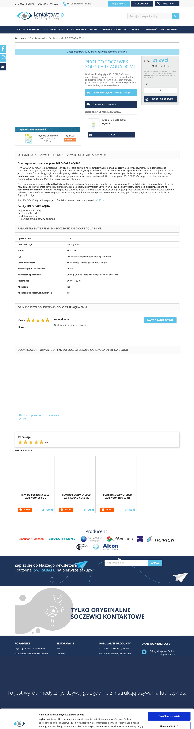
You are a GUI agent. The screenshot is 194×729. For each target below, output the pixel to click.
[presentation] (127, 573)
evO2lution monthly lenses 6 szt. (115, 653)
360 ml (100, 200)
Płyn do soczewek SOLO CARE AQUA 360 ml (35, 496)
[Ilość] (160, 90)
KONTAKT (31, 3)
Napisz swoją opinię (160, 320)
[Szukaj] (153, 16)
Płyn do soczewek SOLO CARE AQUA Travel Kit (117, 496)
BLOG (59, 648)
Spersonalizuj (169, 707)
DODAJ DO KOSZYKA (162, 99)
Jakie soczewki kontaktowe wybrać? (32, 653)
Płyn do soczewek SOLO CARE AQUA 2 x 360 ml (76, 496)
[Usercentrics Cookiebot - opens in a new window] (19, 723)
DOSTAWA (42, 3)
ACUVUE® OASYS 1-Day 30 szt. (114, 648)
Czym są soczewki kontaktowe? (30, 648)
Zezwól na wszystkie (169, 698)
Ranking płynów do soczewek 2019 (39, 417)
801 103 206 (85, 3)
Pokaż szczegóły (48, 723)
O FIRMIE (19, 3)
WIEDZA (54, 3)
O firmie (61, 653)
